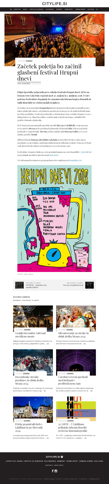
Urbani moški (80, 9)
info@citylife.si (94, 479)
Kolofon (59, 479)
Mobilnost (69, 9)
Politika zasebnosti (70, 479)
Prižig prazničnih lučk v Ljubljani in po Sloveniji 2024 (28, 427)
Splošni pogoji (49, 479)
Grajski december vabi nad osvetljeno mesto (30, 334)
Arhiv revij (59, 465)
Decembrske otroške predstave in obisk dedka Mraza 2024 (29, 380)
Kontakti (49, 465)
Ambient (59, 9)
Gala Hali (84, 152)
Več (48, 344)
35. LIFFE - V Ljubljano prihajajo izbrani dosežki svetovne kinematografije (72, 427)
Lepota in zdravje (36, 9)
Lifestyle (17, 9)
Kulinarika (50, 9)
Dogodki (29, 61)
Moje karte (54, 155)
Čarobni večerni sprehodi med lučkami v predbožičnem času (73, 380)
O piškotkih (83, 479)
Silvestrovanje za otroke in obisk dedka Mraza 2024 (73, 334)
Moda (25, 9)
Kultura (91, 9)
